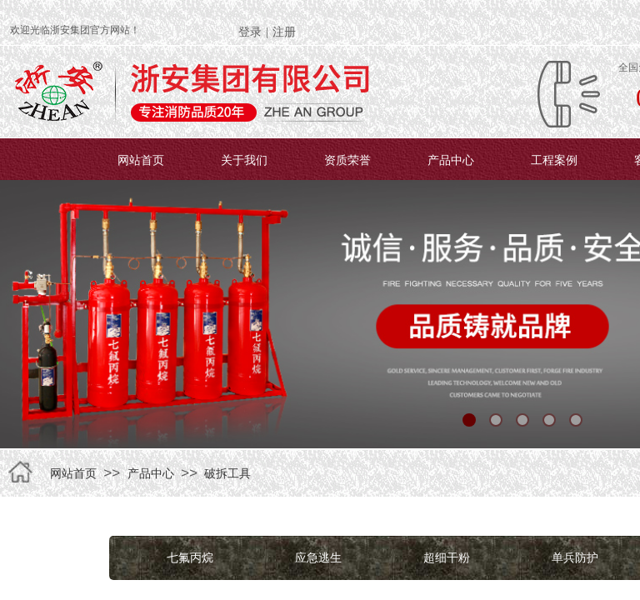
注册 (284, 32)
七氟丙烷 (190, 557)
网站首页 (141, 160)
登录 (250, 32)
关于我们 (244, 160)
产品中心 (451, 160)
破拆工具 (227, 473)
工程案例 (554, 160)
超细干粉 (446, 557)
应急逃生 (318, 557)
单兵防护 (575, 557)
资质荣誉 (347, 160)
